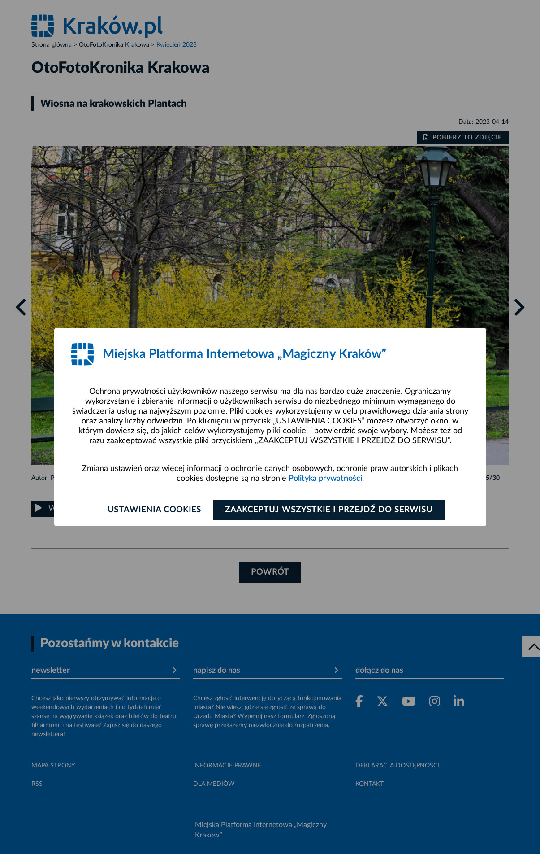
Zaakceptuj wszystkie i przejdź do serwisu (329, 510)
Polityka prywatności (325, 479)
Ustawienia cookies (154, 510)
